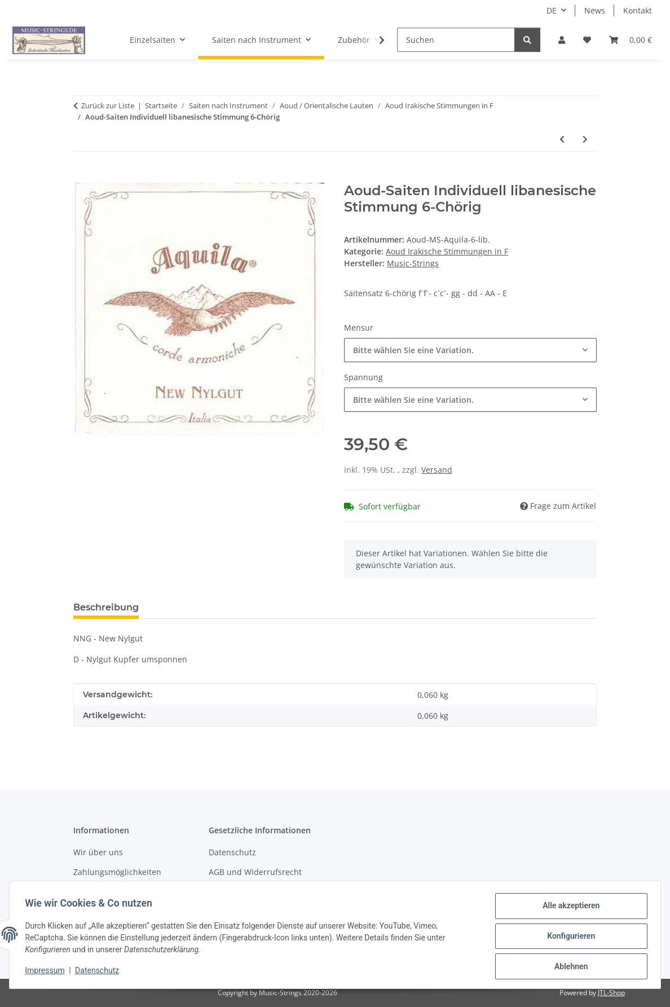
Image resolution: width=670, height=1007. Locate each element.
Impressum (47, 972)
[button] (561, 39)
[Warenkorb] (630, 39)
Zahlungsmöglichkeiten (117, 872)
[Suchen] (456, 40)
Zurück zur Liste (107, 105)
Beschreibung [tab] (106, 607)
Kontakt (637, 10)
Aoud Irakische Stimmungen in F (447, 251)
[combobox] (470, 350)
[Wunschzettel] (587, 39)
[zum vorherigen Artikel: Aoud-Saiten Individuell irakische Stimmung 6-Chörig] (562, 139)
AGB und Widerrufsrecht (255, 872)
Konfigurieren (568, 937)
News (594, 10)
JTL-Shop (611, 992)
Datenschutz (100, 972)
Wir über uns (98, 852)
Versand (436, 469)
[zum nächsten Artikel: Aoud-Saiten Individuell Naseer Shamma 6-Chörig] (585, 139)
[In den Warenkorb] (82, 176)
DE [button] (551, 10)
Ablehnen (568, 966)
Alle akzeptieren (568, 908)
